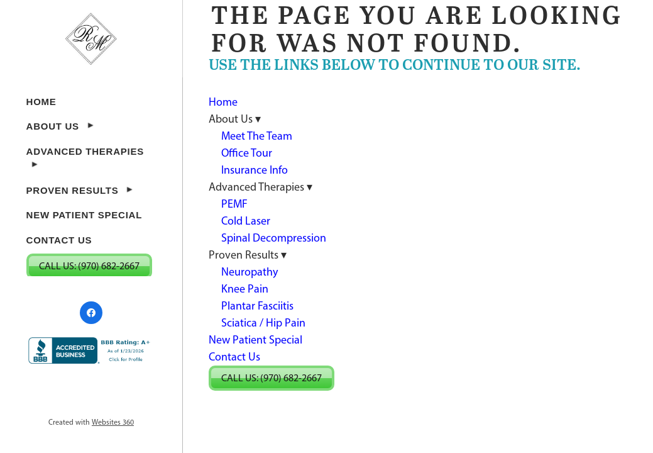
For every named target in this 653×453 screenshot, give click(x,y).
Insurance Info (254, 170)
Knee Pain (244, 289)
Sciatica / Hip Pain (263, 323)
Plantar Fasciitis (257, 306)
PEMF (234, 204)
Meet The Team (256, 136)
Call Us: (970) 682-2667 (89, 266)
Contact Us (59, 240)
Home (41, 101)
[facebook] (91, 312)
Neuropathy (249, 272)
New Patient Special (84, 215)
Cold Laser (245, 221)
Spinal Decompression (273, 238)
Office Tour (246, 153)
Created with (91, 422)
